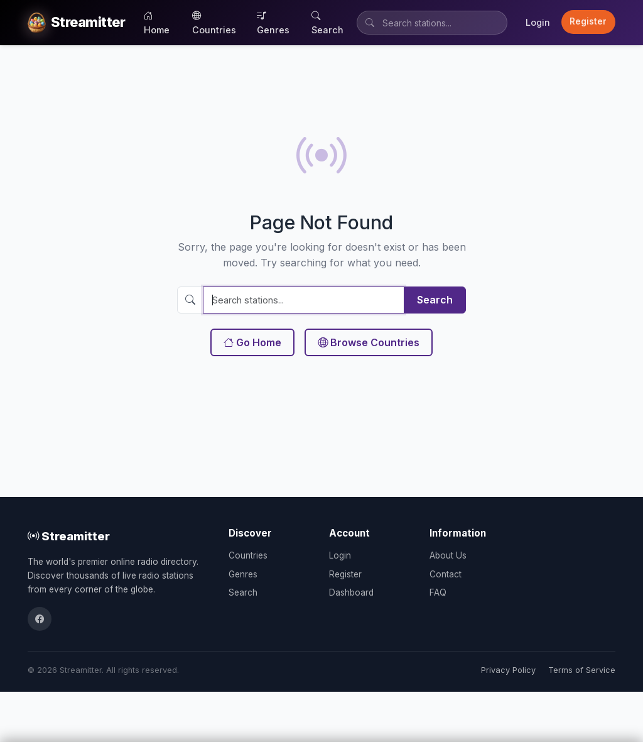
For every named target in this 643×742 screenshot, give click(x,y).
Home (157, 22)
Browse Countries (368, 342)
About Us (448, 555)
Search (327, 22)
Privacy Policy (508, 670)
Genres (273, 22)
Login (538, 22)
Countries (214, 22)
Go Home (252, 342)
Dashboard (351, 592)
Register (588, 21)
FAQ (438, 592)
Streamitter (69, 536)
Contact (446, 574)
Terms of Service (581, 670)
